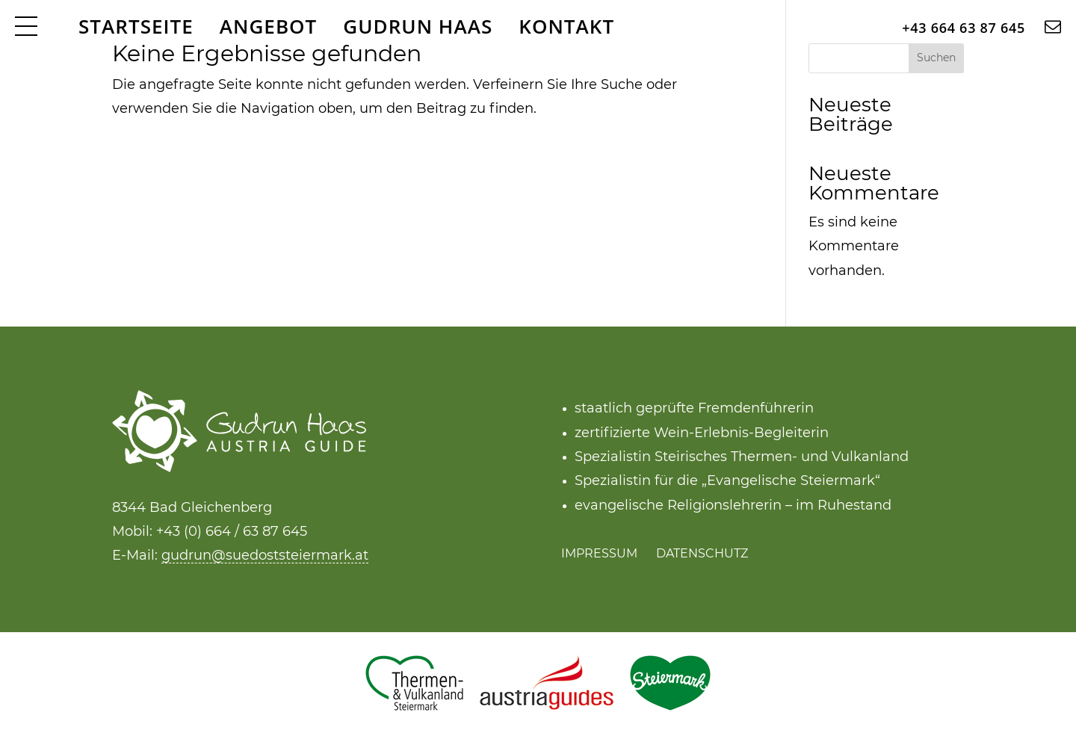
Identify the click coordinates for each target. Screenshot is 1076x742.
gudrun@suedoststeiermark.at (264, 556)
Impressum (599, 554)
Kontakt (566, 26)
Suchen (936, 58)
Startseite (136, 26)
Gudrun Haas (417, 26)
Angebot (269, 26)
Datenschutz (702, 554)
